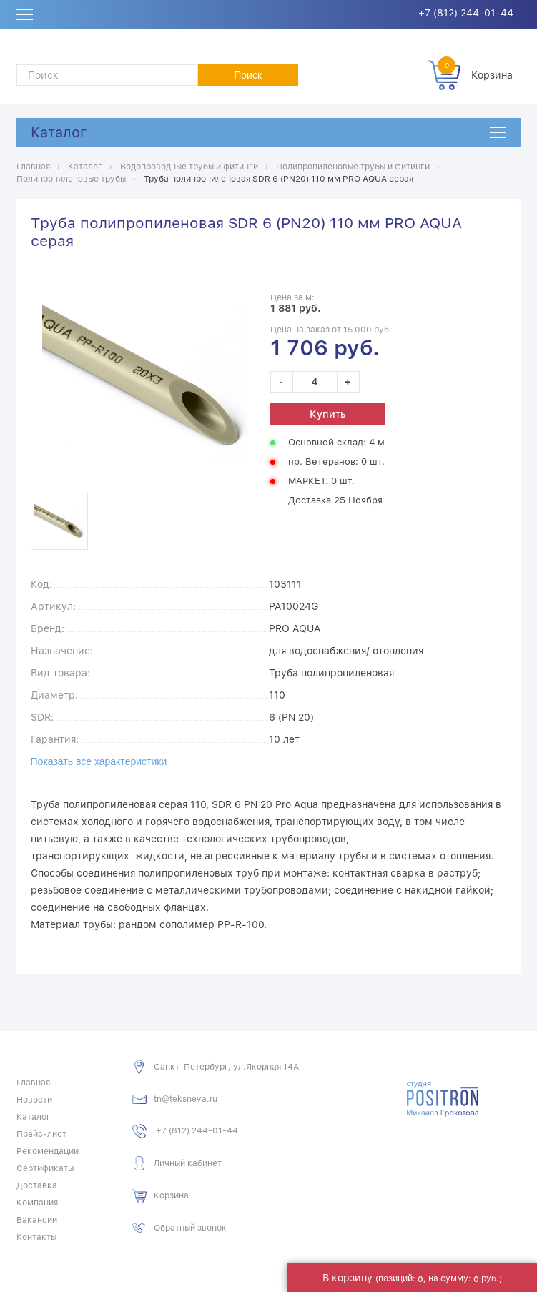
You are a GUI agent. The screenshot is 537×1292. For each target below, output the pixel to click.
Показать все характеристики (99, 761)
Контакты (36, 1237)
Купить (327, 414)
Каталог (59, 132)
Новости (34, 1100)
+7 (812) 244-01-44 (465, 13)
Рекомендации (47, 1151)
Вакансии (36, 1220)
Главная (33, 1083)
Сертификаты (45, 1168)
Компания (37, 1203)
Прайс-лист (41, 1134)
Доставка (36, 1185)
